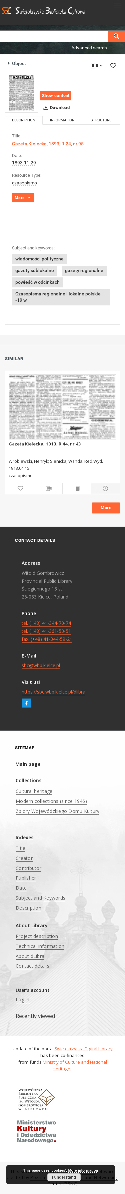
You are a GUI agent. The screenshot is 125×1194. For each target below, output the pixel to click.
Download (55, 107)
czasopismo (24, 182)
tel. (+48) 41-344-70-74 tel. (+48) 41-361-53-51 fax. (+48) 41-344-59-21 (47, 631)
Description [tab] (23, 120)
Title (20, 848)
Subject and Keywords (40, 898)
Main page (28, 764)
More (106, 507)
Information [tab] (62, 120)
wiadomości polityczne (39, 258)
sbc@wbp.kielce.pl (41, 665)
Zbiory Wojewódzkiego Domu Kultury (57, 811)
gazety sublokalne (34, 270)
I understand (64, 1177)
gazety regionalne (84, 270)
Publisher (26, 878)
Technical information (40, 946)
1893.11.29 (24, 162)
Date (21, 888)
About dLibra (30, 956)
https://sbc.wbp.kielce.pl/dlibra (53, 692)
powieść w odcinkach (37, 282)
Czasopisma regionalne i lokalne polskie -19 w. (58, 297)
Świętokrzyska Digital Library (84, 1049)
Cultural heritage (34, 791)
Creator (24, 858)
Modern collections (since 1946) (51, 801)
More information (83, 1170)
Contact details (32, 966)
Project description (37, 936)
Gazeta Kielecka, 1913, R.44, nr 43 (45, 444)
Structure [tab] (101, 120)
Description (28, 908)
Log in (23, 999)
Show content (56, 95)
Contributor (28, 868)
